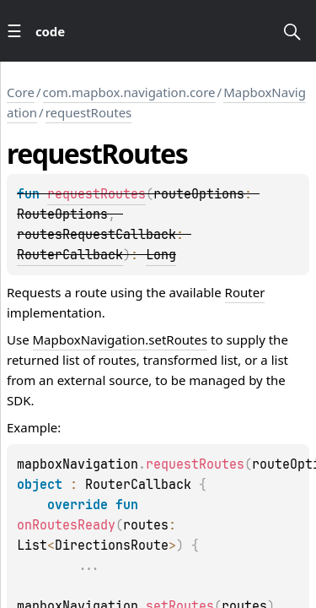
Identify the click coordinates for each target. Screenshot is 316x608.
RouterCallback (70, 255)
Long (161, 255)
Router (245, 292)
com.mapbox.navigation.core (129, 92)
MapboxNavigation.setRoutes (120, 339)
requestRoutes (89, 112)
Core (21, 92)
